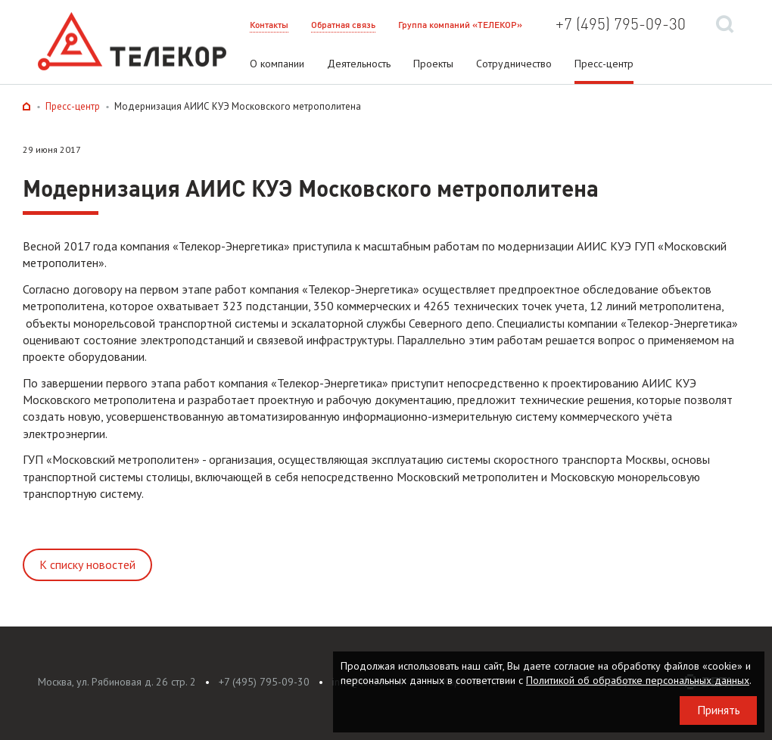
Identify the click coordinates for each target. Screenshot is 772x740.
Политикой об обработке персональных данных (637, 680)
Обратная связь (343, 24)
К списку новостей (87, 564)
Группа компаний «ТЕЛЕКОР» (460, 24)
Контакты (269, 24)
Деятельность (359, 63)
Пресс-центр (603, 63)
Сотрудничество (514, 63)
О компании (277, 63)
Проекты (433, 63)
